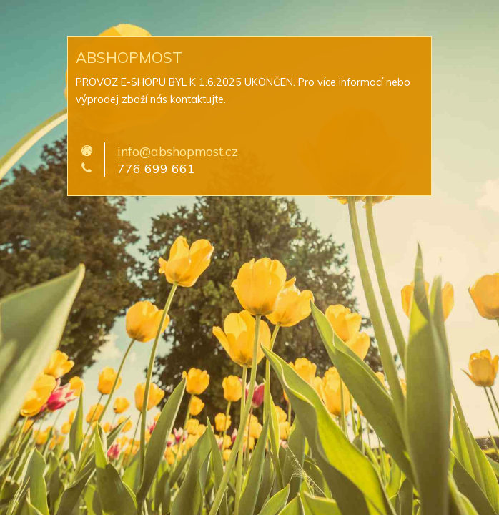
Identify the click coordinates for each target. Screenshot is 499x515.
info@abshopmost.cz (177, 151)
